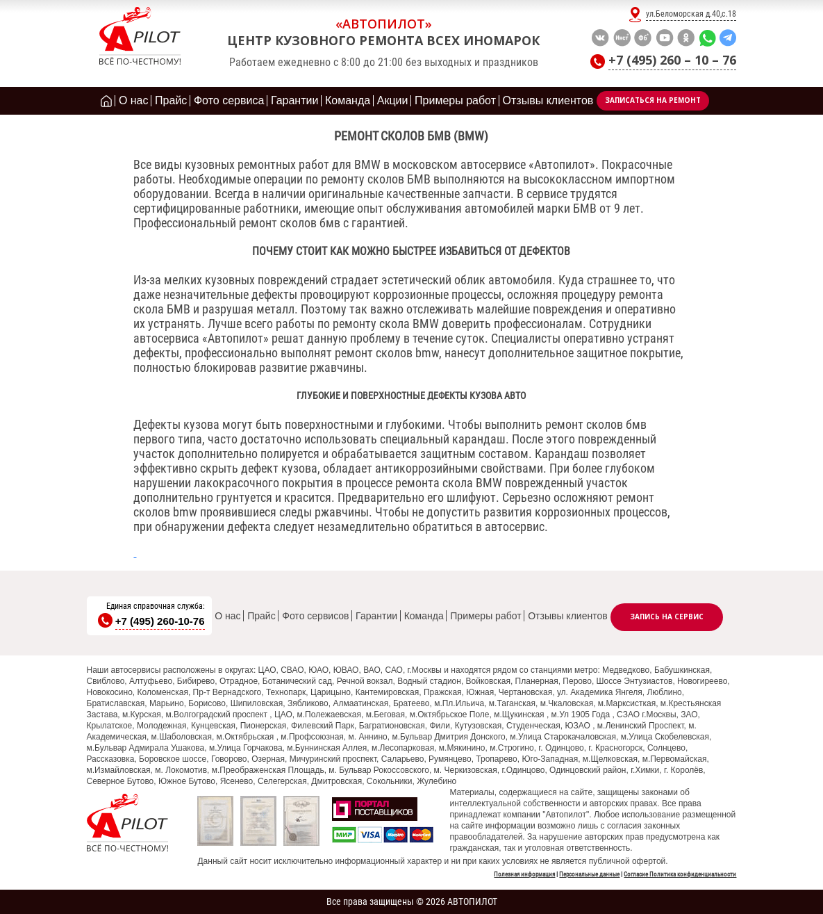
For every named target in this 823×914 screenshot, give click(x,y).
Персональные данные (589, 874)
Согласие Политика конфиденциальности (680, 874)
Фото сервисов (315, 615)
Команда (424, 615)
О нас (227, 615)
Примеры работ (485, 615)
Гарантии (376, 615)
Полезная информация (524, 874)
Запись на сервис (667, 616)
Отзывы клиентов (567, 615)
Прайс (261, 615)
